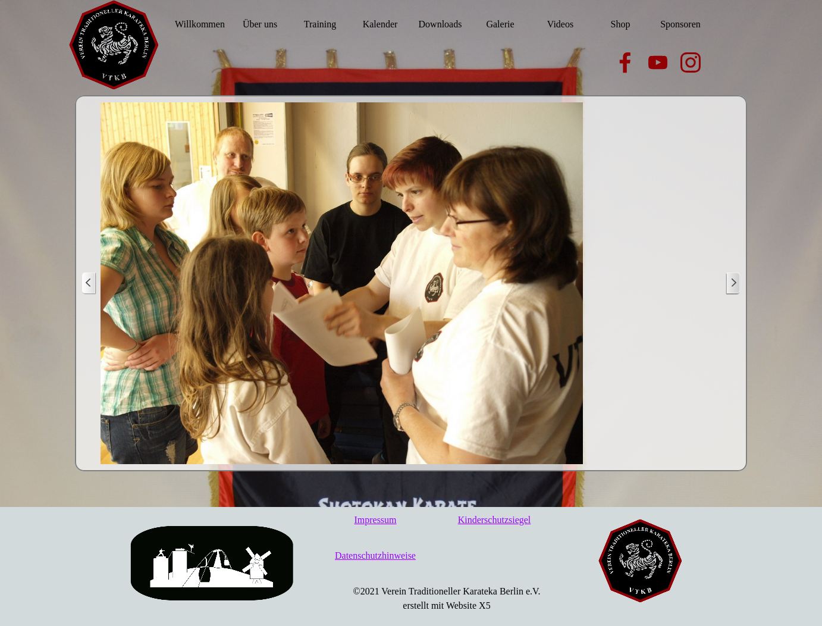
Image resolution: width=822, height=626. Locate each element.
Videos (560, 24)
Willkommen (200, 24)
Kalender (380, 24)
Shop (620, 24)
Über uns (260, 24)
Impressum (375, 520)
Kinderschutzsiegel (494, 520)
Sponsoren (680, 24)
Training (320, 24)
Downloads (440, 24)
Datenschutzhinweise (375, 555)
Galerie (500, 24)
